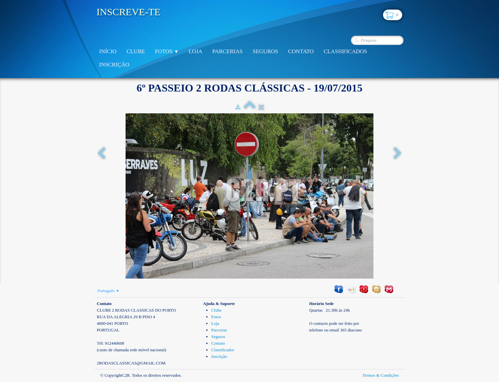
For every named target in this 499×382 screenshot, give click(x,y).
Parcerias (227, 51)
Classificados (345, 51)
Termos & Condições (381, 375)
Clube (136, 51)
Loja (196, 51)
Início (108, 51)
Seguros (265, 51)
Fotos (167, 51)
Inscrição (114, 64)
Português (108, 290)
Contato (301, 51)
